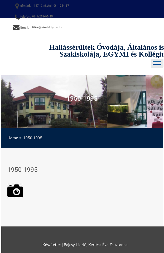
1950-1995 (22, 169)
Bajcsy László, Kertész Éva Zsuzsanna (96, 244)
